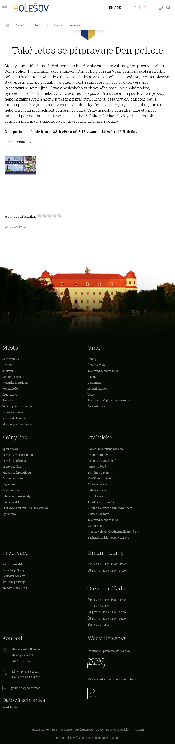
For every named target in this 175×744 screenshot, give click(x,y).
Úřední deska (96, 365)
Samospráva (10, 359)
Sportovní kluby (12, 466)
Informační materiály (16, 496)
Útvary (92, 359)
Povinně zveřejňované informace (109, 400)
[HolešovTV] (140, 7)
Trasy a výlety (11, 502)
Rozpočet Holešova (14, 418)
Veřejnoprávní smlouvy (17, 406)
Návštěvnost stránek (101, 478)
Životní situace (97, 388)
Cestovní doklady (13, 576)
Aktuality (21, 25)
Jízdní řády (95, 525)
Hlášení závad (97, 466)
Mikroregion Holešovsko (18, 424)
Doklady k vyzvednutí (102, 460)
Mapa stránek (40, 729)
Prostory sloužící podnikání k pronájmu (113, 531)
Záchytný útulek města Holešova (108, 537)
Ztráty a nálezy (97, 484)
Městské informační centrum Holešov (112, 679)
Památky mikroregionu (17, 454)
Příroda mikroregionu (16, 472)
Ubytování (9, 484)
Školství (7, 371)
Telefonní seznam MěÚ (103, 371)
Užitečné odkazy (98, 514)
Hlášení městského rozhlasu (106, 449)
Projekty (7, 400)
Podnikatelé (10, 388)
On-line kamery (98, 454)
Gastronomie (10, 490)
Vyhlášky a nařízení (15, 382)
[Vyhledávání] (168, 7)
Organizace (9, 394)
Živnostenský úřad (14, 588)
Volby (91, 394)
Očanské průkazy (13, 570)
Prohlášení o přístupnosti (76, 729)
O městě (7, 365)
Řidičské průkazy (13, 582)
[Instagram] (144, 7)
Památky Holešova (14, 460)
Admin (139, 729)
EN (111, 7)
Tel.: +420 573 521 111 (25, 671)
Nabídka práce (97, 490)
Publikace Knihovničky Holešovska (25, 508)
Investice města (12, 412)
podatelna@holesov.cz (25, 688)
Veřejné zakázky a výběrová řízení (110, 508)
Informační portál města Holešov (109, 651)
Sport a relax (10, 449)
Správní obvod (97, 406)
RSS (55, 729)
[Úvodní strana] (8, 25)
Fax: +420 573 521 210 (25, 677)
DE (118, 7)
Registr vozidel (12, 564)
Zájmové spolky (12, 478)
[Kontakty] (161, 7)
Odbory (92, 376)
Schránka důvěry (99, 472)
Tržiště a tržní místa (101, 502)
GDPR (99, 729)
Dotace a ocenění (13, 376)
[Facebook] (135, 7)
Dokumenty (95, 382)
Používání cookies (118, 729)
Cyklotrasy (9, 514)
